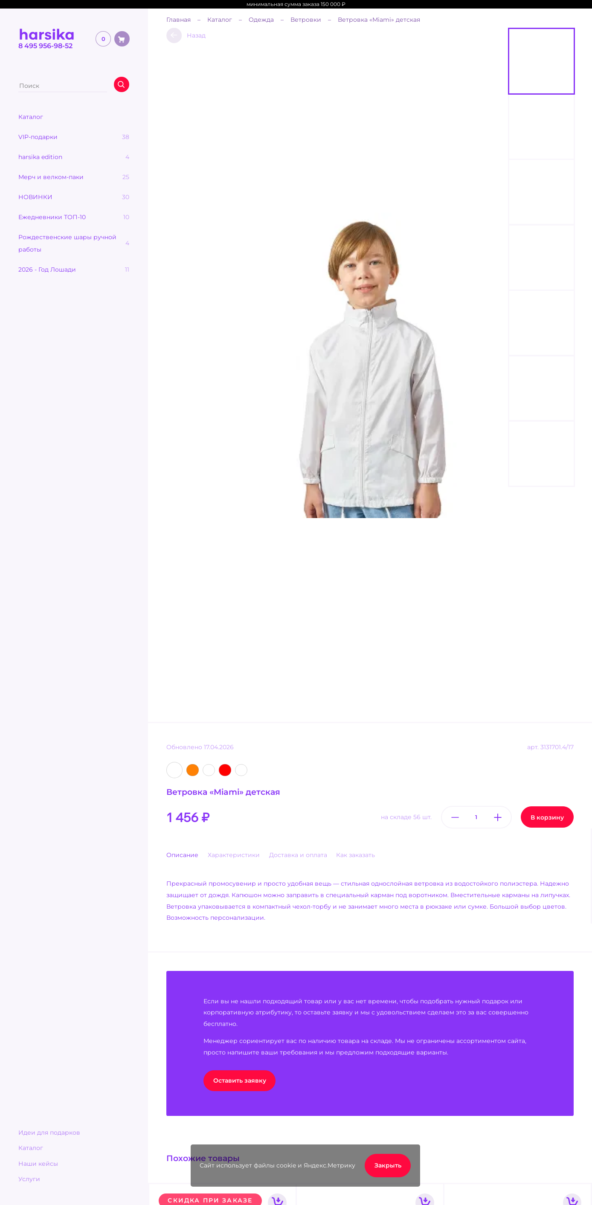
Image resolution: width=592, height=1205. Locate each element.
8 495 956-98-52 (45, 46)
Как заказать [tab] (355, 855)
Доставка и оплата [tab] (298, 855)
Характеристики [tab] (234, 855)
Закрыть (387, 1165)
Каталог (30, 1148)
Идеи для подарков (49, 1132)
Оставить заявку (239, 1080)
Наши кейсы (38, 1163)
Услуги (29, 1179)
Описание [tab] (182, 855)
